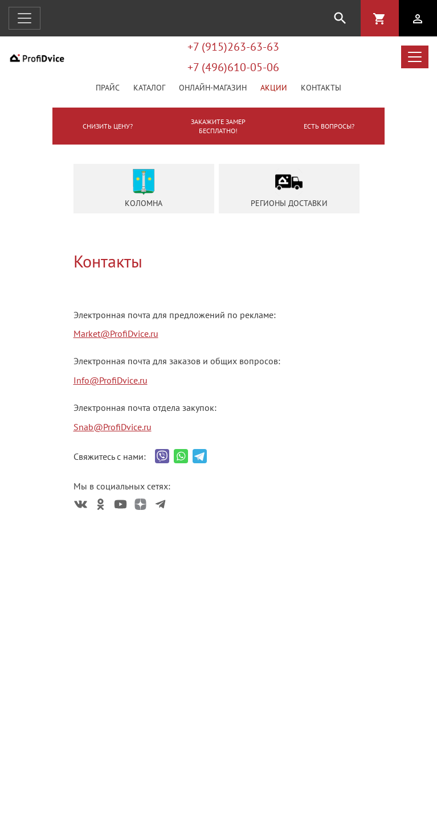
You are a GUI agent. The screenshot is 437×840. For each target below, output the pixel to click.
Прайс (108, 88)
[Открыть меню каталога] (414, 57)
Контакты (321, 88)
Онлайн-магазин (213, 88)
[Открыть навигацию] (24, 18)
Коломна (143, 188)
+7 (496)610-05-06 (233, 67)
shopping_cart (379, 19)
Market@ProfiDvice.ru (115, 333)
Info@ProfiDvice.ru (110, 380)
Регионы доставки (289, 188)
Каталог (149, 88)
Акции (273, 88)
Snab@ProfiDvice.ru (112, 426)
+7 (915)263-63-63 (233, 46)
